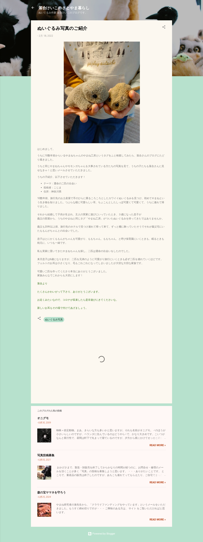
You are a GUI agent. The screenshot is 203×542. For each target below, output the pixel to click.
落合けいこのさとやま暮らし (64, 7)
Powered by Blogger (101, 533)
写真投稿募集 (45, 455)
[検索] (170, 8)
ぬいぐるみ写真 (54, 319)
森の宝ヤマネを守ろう (51, 492)
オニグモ (43, 418)
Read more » (158, 445)
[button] (164, 27)
